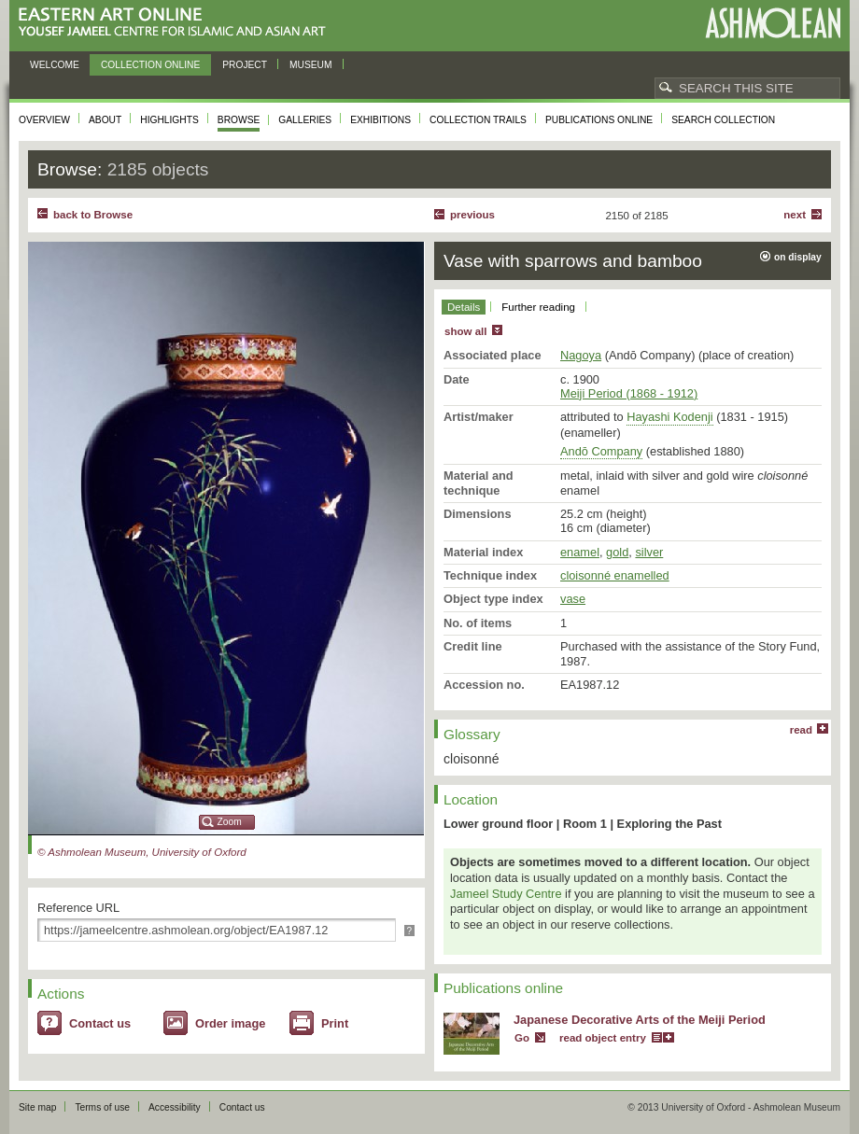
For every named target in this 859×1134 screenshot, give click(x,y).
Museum (310, 65)
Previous (472, 214)
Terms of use (102, 1107)
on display (798, 257)
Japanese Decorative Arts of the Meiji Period (640, 1020)
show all (465, 331)
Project (244, 65)
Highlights (169, 120)
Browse (239, 120)
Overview (44, 120)
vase (572, 599)
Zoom (230, 822)
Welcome (54, 65)
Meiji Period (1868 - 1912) (628, 393)
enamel (579, 552)
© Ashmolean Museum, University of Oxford (141, 852)
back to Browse (93, 214)
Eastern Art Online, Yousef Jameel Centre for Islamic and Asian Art (177, 22)
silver (649, 552)
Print (334, 1023)
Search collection (723, 120)
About (105, 120)
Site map (37, 1107)
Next (794, 214)
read (801, 729)
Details (463, 307)
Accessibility (174, 1107)
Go (521, 1037)
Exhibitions (380, 120)
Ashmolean (772, 22)
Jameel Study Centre (506, 894)
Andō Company (601, 451)
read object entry (602, 1037)
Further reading (538, 307)
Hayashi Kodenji (669, 417)
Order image (230, 1023)
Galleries (304, 120)
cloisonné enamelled (614, 575)
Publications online (599, 120)
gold (617, 552)
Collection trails (478, 120)
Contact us (100, 1023)
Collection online (150, 65)
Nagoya (580, 355)
